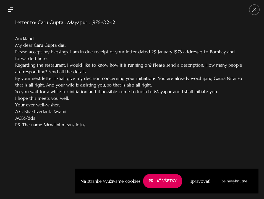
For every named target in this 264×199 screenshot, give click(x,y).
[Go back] (254, 9)
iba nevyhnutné (234, 181)
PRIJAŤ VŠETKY (163, 181)
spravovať (200, 181)
